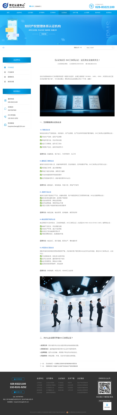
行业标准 (11, 72)
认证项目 (30, 12)
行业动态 (11, 67)
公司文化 (39, 387)
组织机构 (39, 390)
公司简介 (39, 382)
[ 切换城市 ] (36, 6)
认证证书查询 (50, 382)
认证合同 (70, 385)
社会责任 (70, 387)
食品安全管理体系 (82, 390)
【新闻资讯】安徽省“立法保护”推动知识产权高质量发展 (61, 366)
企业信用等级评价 (82, 392)
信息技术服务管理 (82, 387)
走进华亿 (19, 12)
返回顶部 (107, 406)
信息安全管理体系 (82, 385)
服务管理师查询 (50, 392)
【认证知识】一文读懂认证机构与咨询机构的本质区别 (61, 363)
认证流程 (39, 392)
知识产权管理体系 (82, 382)
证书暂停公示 (50, 387)
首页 (8, 12)
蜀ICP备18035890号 (59, 412)
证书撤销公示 (50, 390)
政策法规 (11, 81)
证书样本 (53, 12)
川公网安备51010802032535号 (76, 412)
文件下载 (75, 12)
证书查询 (41, 12)
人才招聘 (86, 12)
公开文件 (70, 390)
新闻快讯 (11, 77)
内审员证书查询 (50, 385)
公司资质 (39, 385)
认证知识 (64, 12)
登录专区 (97, 12)
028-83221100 (104, 7)
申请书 (70, 382)
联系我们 (109, 12)
